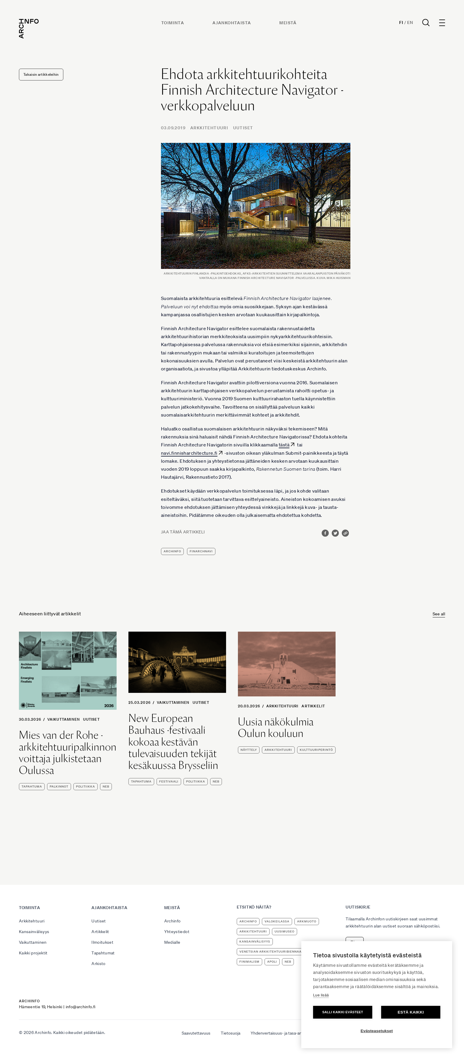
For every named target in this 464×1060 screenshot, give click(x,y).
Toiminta (172, 22)
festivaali (168, 781)
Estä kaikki (411, 1012)
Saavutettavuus (196, 1033)
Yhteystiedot (176, 931)
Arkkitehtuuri (209, 127)
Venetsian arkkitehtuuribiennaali (271, 951)
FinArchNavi (201, 551)
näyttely (249, 750)
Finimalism (249, 961)
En (410, 22)
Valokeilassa (277, 921)
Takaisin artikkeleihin (41, 74)
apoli (272, 961)
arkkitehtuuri (278, 750)
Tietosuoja (230, 1033)
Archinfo (172, 551)
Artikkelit (313, 706)
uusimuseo (284, 931)
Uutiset (243, 127)
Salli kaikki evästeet (342, 1012)
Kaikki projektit (33, 953)
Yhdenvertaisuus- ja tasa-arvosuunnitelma (289, 1033)
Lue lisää (321, 995)
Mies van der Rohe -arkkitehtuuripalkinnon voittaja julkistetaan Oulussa (68, 752)
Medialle (172, 942)
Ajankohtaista (231, 22)
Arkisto (98, 963)
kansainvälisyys (254, 941)
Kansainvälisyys (34, 931)
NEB (106, 786)
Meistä (288, 22)
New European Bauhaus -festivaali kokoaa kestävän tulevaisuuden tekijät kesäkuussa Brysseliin (173, 741)
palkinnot (59, 786)
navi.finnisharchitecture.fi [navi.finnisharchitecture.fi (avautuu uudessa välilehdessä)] (189, 453)
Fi (401, 22)
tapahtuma (32, 786)
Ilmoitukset (102, 942)
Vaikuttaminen (63, 719)
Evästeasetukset (377, 1031)
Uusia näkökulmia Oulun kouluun (276, 727)
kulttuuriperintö (316, 750)
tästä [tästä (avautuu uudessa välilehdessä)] (284, 445)
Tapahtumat (103, 953)
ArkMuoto (306, 921)
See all (439, 614)
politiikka (85, 786)
